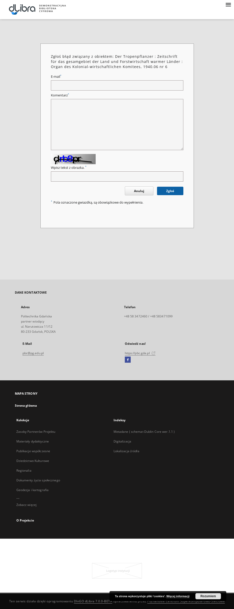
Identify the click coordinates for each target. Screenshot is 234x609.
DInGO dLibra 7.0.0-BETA (93, 601)
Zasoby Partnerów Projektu (35, 431)
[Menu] (228, 4)
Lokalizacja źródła (126, 451)
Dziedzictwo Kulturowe (32, 461)
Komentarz (60, 95)
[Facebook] (128, 360)
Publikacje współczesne (33, 451)
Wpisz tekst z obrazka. (68, 167)
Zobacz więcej (26, 505)
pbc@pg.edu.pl (33, 353)
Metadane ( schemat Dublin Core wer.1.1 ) (144, 431)
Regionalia (23, 470)
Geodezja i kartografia (32, 490)
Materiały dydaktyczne (32, 441)
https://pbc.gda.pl (140, 353)
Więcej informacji (178, 596)
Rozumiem (208, 596)
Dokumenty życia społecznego (38, 480)
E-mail (56, 76)
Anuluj (139, 191)
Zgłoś (170, 191)
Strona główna (26, 405)
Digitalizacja (122, 441)
